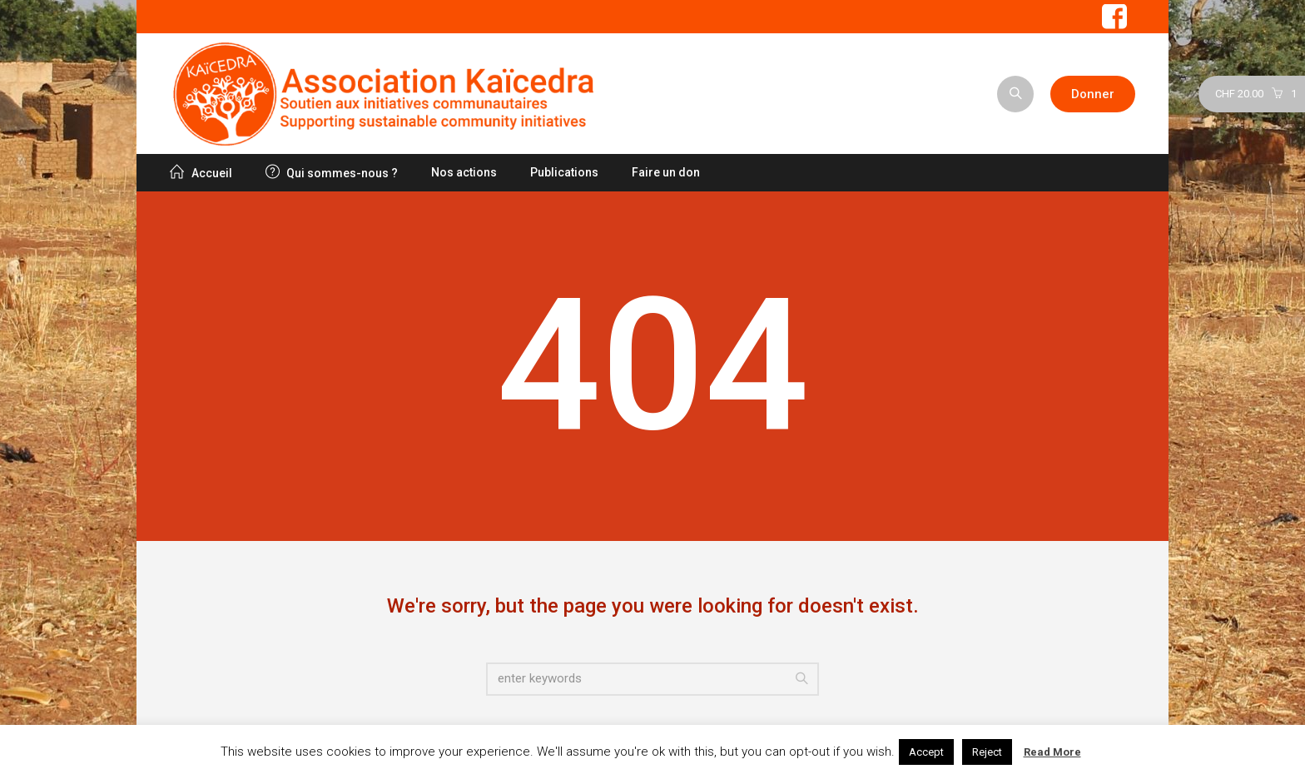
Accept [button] (926, 752)
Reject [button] (987, 752)
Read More (1052, 752)
